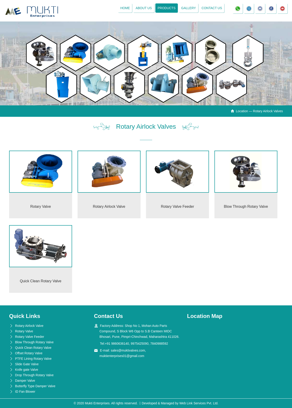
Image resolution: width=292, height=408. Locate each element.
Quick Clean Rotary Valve (33, 347)
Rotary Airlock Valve (29, 326)
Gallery (188, 8)
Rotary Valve (24, 331)
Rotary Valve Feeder (29, 337)
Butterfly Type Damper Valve (35, 386)
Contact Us (212, 8)
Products (167, 8)
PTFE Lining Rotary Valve (33, 358)
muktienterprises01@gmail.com (121, 356)
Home (125, 8)
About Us (144, 8)
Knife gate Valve (26, 369)
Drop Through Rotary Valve (34, 375)
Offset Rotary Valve (28, 353)
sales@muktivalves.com (128, 350)
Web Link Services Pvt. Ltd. (198, 403)
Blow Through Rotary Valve (34, 342)
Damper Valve (25, 380)
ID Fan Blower (25, 391)
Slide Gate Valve (27, 364)
